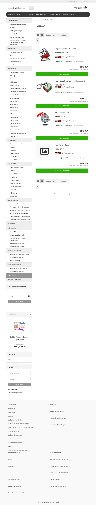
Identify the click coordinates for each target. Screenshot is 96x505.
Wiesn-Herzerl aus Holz (17, 37)
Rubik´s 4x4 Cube (62, 145)
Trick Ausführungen (17, 95)
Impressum (11, 408)
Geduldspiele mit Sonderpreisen (20, 210)
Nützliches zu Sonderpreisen (19, 213)
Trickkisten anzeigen (16, 52)
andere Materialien (15, 61)
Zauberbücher (14, 117)
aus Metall (13, 150)
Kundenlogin (72, 1)
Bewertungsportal (13, 431)
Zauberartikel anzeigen (17, 72)
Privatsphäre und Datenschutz (17, 450)
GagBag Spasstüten (14, 264)
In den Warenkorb (62, 74)
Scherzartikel (68, 14)
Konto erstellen (12, 389)
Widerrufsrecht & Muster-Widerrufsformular (21, 427)
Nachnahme (12, 439)
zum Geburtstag (15, 260)
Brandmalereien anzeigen (18, 24)
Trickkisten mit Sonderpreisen (19, 207)
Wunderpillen (14, 196)
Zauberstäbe (14, 127)
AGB (9, 446)
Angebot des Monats (14, 280)
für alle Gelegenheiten (16, 257)
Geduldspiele (55, 14)
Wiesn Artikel (12, 228)
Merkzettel (84, 1)
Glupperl (12, 27)
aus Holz (12, 147)
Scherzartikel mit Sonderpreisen (20, 216)
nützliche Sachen (15, 183)
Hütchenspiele (14, 98)
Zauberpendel (14, 120)
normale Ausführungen (18, 91)
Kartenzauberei (14, 79)
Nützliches (11, 224)
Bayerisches (13, 177)
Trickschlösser (14, 153)
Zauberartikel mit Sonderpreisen (20, 220)
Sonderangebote (13, 200)
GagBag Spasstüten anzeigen (19, 268)
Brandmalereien (14, 14)
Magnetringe (14, 107)
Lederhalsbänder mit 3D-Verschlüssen (17, 239)
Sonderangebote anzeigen (18, 204)
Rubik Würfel (12, 275)
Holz (11, 55)
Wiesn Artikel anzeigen (17, 232)
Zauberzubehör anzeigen (19, 133)
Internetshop (41, 502)
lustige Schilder (14, 180)
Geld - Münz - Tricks (16, 104)
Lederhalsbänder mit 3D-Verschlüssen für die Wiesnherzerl (17, 42)
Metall (12, 65)
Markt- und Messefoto (15, 435)
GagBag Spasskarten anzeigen (19, 254)
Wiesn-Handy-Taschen (17, 243)
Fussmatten (13, 190)
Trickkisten (28, 14)
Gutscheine (11, 412)
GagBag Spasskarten (14, 250)
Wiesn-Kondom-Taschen (17, 247)
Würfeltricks (13, 82)
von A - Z (14, 34)
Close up (12, 76)
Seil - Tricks (13, 101)
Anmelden (19, 301)
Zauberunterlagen (15, 123)
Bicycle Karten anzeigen (18, 88)
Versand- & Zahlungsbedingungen (18, 424)
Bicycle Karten (14, 85)
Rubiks (10, 359)
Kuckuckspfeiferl (15, 187)
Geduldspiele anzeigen (17, 144)
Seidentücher (14, 111)
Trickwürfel (13, 157)
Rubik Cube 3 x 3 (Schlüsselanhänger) (70, 81)
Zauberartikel (41, 14)
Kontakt (10, 416)
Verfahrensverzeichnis (15, 443)
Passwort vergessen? (15, 392)
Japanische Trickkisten (17, 58)
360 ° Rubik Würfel (62, 113)
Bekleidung (13, 193)
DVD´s (12, 114)
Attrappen (14, 136)
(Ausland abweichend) (77, 61)
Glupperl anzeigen (17, 31)
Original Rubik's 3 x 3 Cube (65, 49)
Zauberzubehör (14, 130)
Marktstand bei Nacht (14, 420)
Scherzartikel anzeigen (17, 167)
